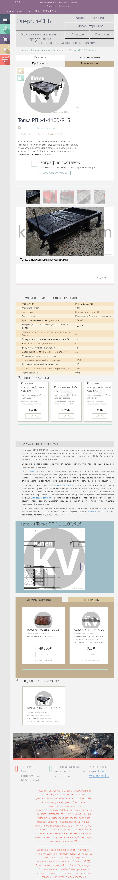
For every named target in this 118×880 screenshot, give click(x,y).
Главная (25, 50)
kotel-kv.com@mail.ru (17, 11)
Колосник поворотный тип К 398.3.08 (32, 387)
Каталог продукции (89, 18)
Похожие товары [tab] (91, 600)
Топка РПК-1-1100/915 (43, 708)
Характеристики (89, 57)
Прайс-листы (40, 63)
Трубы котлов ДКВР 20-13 (42, 629)
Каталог (63, 3)
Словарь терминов (89, 26)
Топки (55, 50)
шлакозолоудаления (41, 498)
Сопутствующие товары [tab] (39, 600)
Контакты (64, 6)
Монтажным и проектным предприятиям (40, 37)
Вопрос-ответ (89, 63)
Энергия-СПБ (34, 21)
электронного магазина (98, 512)
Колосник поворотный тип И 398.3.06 (99, 387)
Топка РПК (28, 472)
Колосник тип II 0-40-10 (89, 629)
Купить (25, 133)
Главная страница (47, 3)
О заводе (77, 34)
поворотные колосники (60, 485)
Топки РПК (66, 50)
